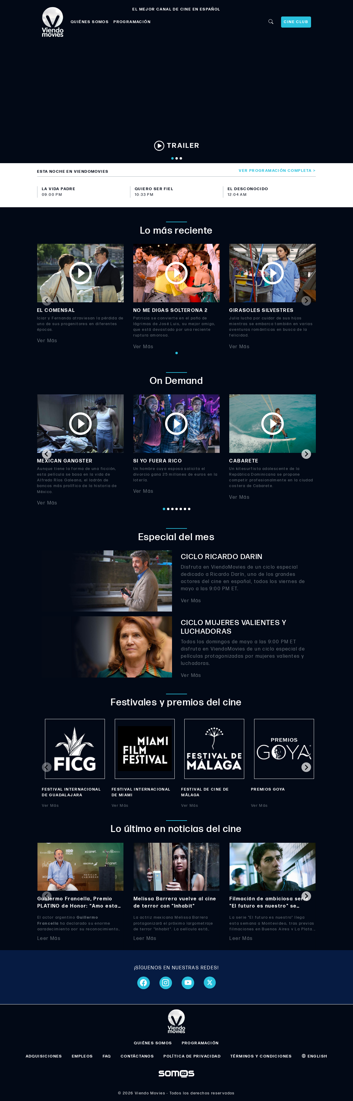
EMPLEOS (82, 1056)
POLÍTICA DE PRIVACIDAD (192, 1056)
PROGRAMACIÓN (132, 21)
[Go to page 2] (168, 509)
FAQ (107, 1056)
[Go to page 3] (172, 509)
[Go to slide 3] (180, 158)
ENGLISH (315, 1056)
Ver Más (47, 341)
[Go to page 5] (180, 509)
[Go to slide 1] (172, 158)
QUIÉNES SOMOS (90, 21)
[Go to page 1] (176, 353)
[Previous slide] (47, 301)
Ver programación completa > (277, 170)
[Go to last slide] (47, 454)
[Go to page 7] (189, 509)
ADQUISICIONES (44, 1056)
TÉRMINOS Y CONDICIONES (261, 1056)
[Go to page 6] (185, 509)
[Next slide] (306, 301)
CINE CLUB (296, 21)
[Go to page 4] (176, 509)
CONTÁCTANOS (137, 1056)
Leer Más (49, 938)
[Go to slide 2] (176, 158)
